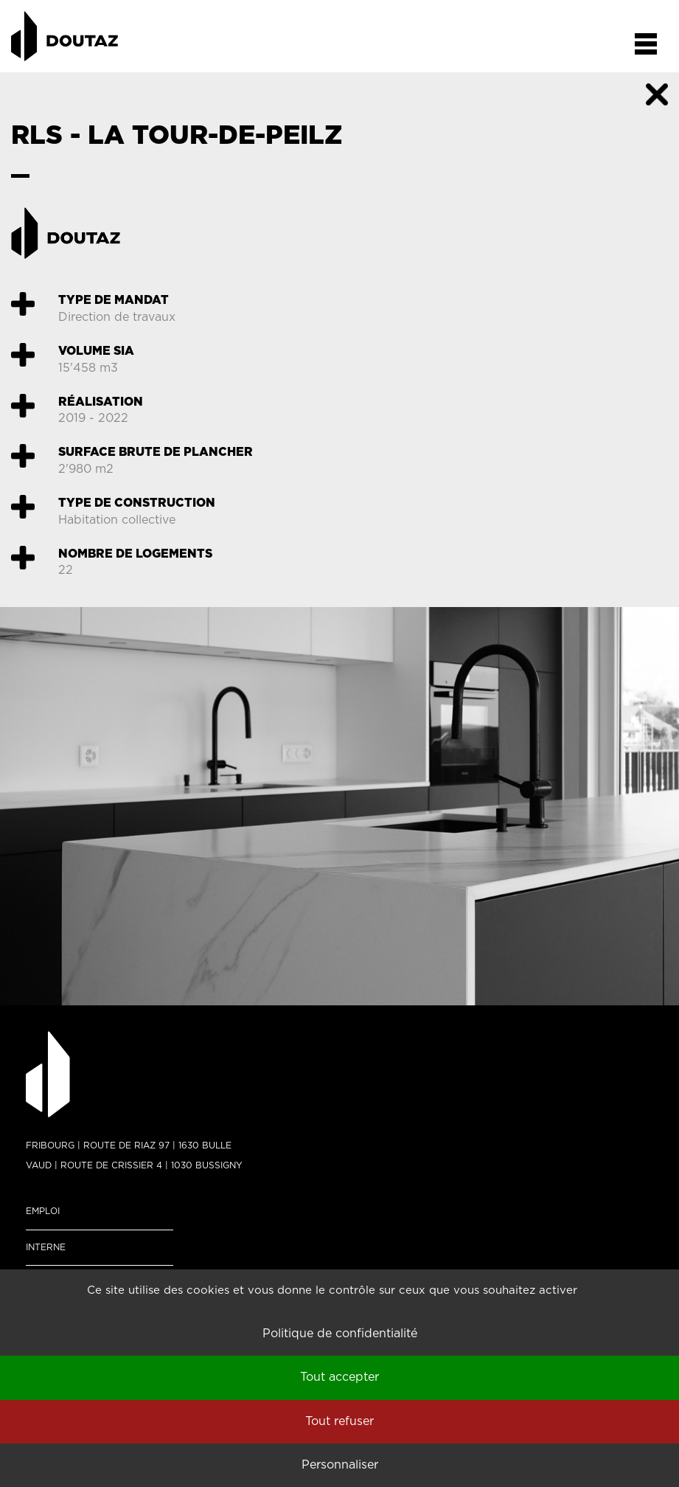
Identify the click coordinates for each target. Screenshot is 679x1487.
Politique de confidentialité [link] (339, 1333)
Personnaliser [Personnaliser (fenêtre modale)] (340, 1465)
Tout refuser (339, 1421)
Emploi (43, 1211)
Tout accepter (339, 1377)
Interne (46, 1247)
